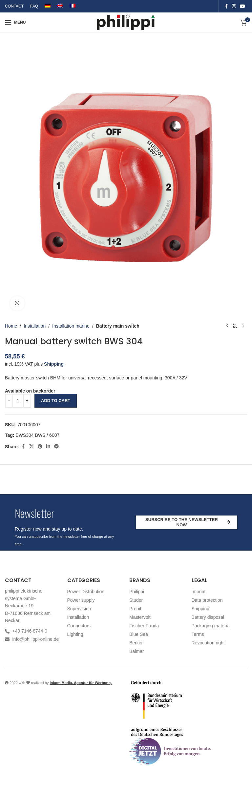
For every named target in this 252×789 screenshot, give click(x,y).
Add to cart (55, 400)
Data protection (207, 600)
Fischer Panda (144, 625)
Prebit (135, 608)
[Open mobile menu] (15, 22)
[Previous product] (227, 326)
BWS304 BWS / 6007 (37, 435)
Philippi (136, 591)
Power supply (81, 600)
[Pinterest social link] (40, 446)
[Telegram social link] (56, 446)
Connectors (79, 625)
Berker (136, 642)
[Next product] (243, 326)
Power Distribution (86, 591)
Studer (136, 600)
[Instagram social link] (234, 6)
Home (11, 326)
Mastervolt (140, 617)
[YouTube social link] (242, 6)
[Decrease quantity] (9, 401)
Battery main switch (117, 326)
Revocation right (208, 642)
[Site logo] (126, 22)
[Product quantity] (18, 401)
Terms (198, 634)
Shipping (54, 364)
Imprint (199, 591)
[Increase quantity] (27, 401)
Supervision (79, 608)
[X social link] (31, 446)
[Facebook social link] (226, 6)
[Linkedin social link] (48, 446)
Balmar (136, 651)
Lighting (75, 634)
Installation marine (71, 326)
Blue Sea (138, 634)
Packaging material (211, 625)
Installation (35, 326)
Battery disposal (208, 617)
